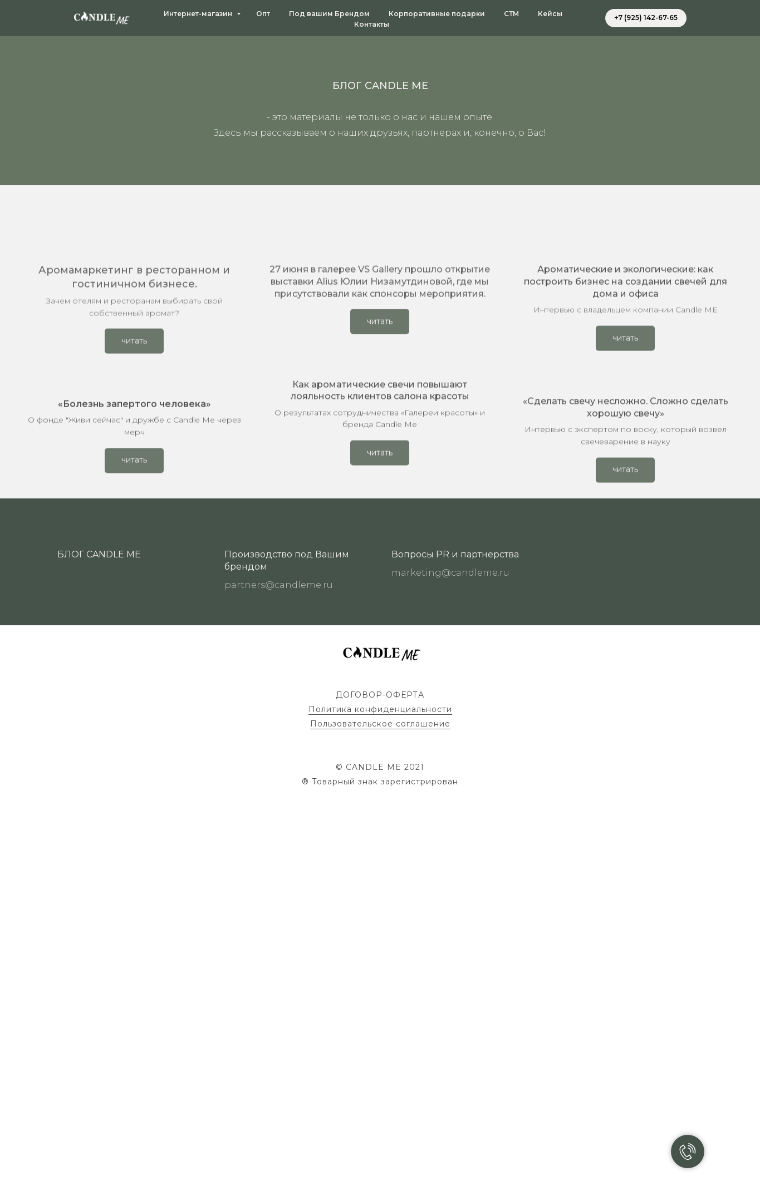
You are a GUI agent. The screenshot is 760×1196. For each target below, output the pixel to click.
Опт (263, 13)
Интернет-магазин (199, 13)
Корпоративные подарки (437, 13)
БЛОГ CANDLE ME (99, 958)
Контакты (371, 24)
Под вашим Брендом (329, 13)
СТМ (511, 13)
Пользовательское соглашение (380, 1128)
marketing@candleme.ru (450, 976)
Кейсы (550, 13)
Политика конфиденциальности (380, 1113)
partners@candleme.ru (278, 989)
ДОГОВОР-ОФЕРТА (380, 1099)
